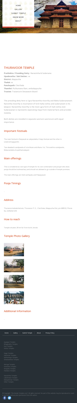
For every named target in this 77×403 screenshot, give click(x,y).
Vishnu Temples (9, 348)
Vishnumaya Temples (11, 357)
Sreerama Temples (10, 366)
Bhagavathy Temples (11, 344)
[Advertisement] (38, 48)
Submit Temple (18, 13)
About (18, 21)
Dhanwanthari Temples (11, 359)
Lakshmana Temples (10, 378)
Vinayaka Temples (10, 369)
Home (18, 5)
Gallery (18, 9)
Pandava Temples (10, 371)
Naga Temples (8, 353)
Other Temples (9, 382)
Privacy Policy (50, 333)
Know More (18, 17)
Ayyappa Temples (9, 342)
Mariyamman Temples (11, 380)
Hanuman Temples (10, 355)
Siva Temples (8, 346)
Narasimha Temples (10, 376)
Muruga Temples (9, 364)
